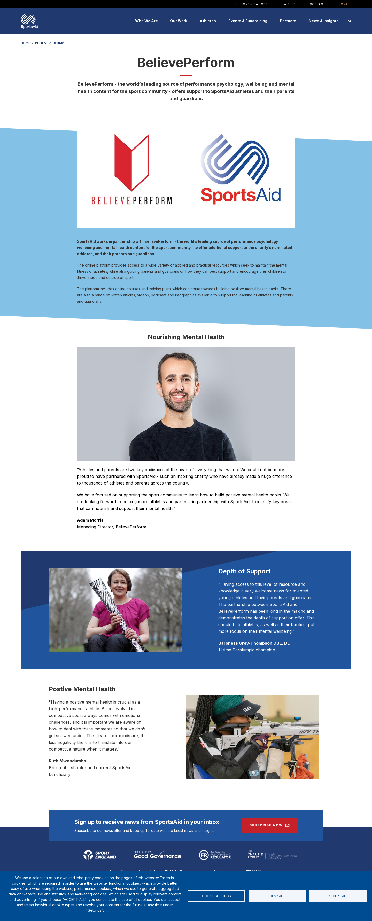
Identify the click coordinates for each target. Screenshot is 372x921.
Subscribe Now (266, 825)
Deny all (277, 896)
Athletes (208, 21)
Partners (288, 21)
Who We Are (146, 21)
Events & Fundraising (247, 21)
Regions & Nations (252, 4)
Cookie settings (216, 896)
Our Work (178, 21)
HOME (25, 43)
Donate (344, 4)
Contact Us (320, 4)
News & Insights (324, 21)
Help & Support (289, 4)
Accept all (338, 896)
